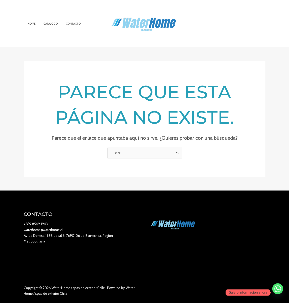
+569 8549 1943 (36, 224)
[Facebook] (255, 291)
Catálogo (47, 23)
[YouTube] (237, 291)
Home (30, 23)
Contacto (67, 23)
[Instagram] (246, 291)
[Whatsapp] (277, 292)
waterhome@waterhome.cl (43, 230)
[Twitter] (264, 291)
